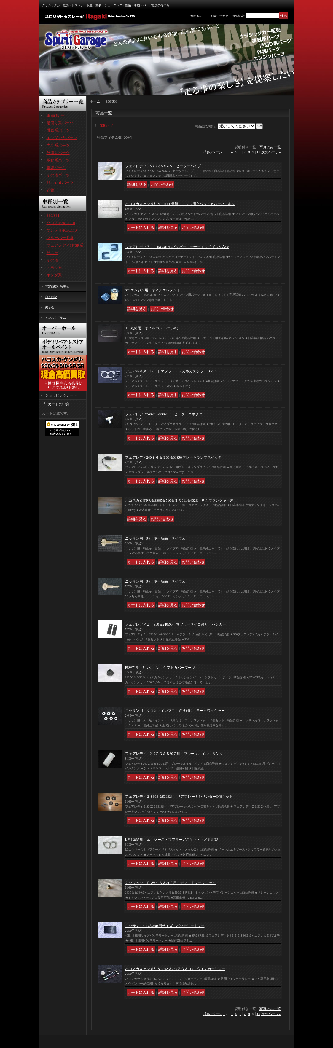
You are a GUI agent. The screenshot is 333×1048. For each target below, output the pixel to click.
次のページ (271, 152)
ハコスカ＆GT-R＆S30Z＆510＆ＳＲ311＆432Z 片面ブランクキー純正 (181, 500)
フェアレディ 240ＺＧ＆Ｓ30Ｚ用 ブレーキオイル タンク (174, 754)
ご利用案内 (195, 15)
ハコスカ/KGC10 (61, 223)
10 (258, 152)
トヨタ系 (54, 267)
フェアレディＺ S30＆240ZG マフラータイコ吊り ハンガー (175, 624)
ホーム (95, 101)
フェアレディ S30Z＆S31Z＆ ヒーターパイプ (163, 166)
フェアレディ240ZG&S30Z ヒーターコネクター (165, 414)
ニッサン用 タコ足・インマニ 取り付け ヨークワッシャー (175, 711)
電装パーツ (56, 167)
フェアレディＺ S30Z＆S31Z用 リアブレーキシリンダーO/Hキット (179, 797)
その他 (52, 260)
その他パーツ (58, 175)
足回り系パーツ (60, 123)
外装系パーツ (58, 153)
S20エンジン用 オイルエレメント (153, 290)
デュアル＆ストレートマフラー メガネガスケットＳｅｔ (171, 371)
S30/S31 (53, 215)
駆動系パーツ (58, 160)
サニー (52, 253)
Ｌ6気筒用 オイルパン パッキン (152, 328)
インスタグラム (55, 317)
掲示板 (49, 307)
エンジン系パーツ (62, 137)
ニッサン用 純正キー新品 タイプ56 (155, 538)
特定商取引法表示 (57, 286)
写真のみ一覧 (270, 147)
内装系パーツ (58, 145)
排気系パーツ (58, 130)
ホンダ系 (54, 275)
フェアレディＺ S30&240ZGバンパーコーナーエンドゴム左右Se (177, 247)
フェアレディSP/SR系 (65, 245)
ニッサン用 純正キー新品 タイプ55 (155, 581)
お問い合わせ (219, 15)
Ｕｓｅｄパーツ (60, 182)
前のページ (212, 152)
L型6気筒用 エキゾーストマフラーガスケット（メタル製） (173, 840)
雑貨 (50, 190)
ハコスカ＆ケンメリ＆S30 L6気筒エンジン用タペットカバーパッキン (180, 204)
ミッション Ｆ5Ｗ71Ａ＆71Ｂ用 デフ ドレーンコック (170, 883)
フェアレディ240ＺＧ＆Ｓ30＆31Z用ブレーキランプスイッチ (173, 457)
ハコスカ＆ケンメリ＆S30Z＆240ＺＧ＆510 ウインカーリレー (175, 969)
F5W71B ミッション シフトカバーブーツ (160, 668)
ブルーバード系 (60, 237)
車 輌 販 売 (56, 115)
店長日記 (51, 297)
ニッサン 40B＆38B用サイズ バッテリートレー (165, 926)
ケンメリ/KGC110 (62, 230)
